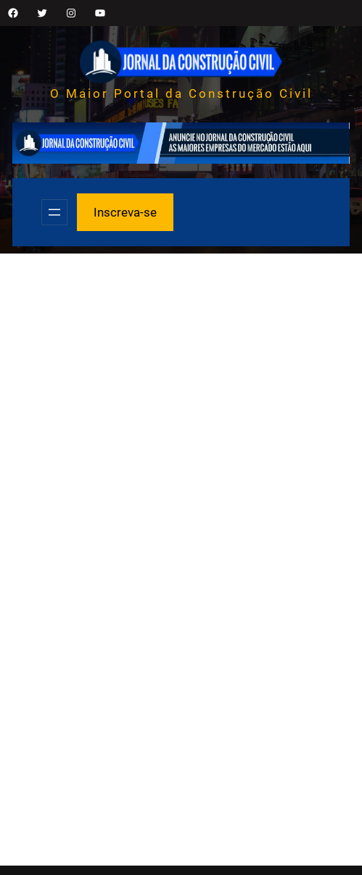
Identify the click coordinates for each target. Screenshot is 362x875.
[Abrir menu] (54, 212)
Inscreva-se (125, 212)
